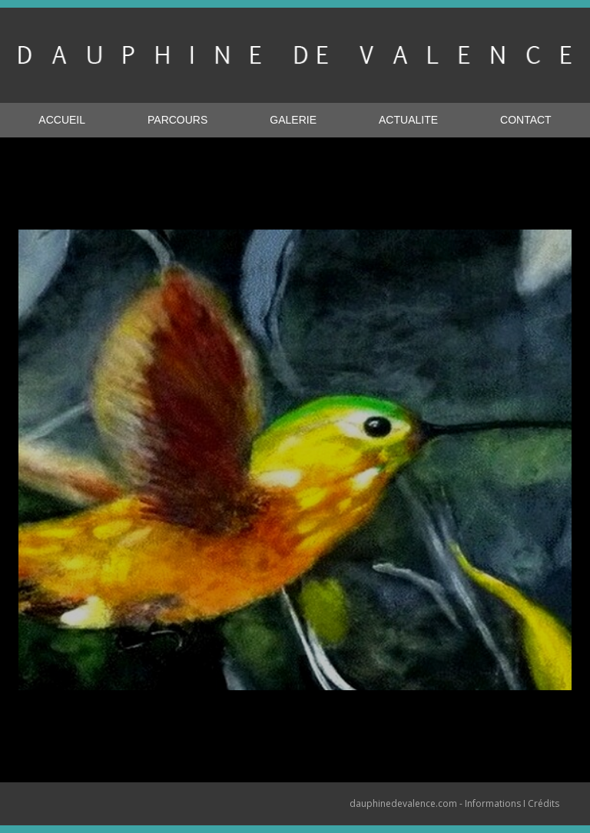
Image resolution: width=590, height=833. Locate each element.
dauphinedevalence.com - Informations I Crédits (454, 803)
